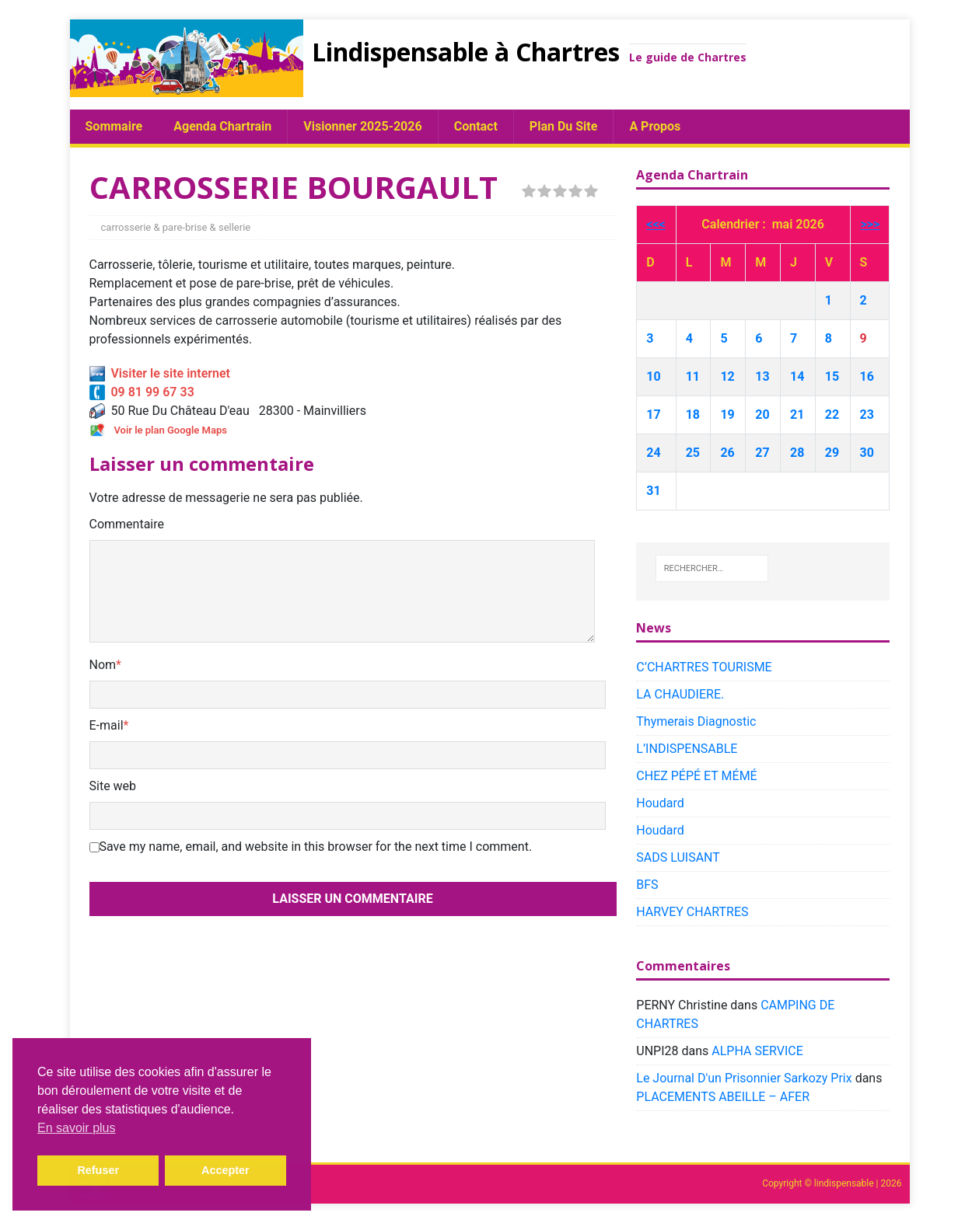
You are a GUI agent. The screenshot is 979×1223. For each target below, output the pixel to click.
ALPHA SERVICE (757, 1051)
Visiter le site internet (159, 373)
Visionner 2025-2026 (362, 126)
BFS (647, 884)
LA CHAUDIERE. (680, 694)
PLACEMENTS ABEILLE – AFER (722, 1096)
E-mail (106, 725)
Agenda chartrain (222, 126)
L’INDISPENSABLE (686, 748)
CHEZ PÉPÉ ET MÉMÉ (696, 775)
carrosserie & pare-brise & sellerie (176, 227)
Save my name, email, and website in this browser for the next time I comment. (316, 846)
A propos (654, 126)
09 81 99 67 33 (141, 392)
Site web (113, 786)
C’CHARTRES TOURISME (703, 667)
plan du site (564, 126)
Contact (476, 126)
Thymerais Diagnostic (696, 721)
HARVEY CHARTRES (692, 911)
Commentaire (127, 524)
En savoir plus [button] (76, 1127)
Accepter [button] (225, 1170)
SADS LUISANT (678, 857)
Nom (103, 664)
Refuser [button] (98, 1170)
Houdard (660, 803)
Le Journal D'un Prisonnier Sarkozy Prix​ (743, 1078)
